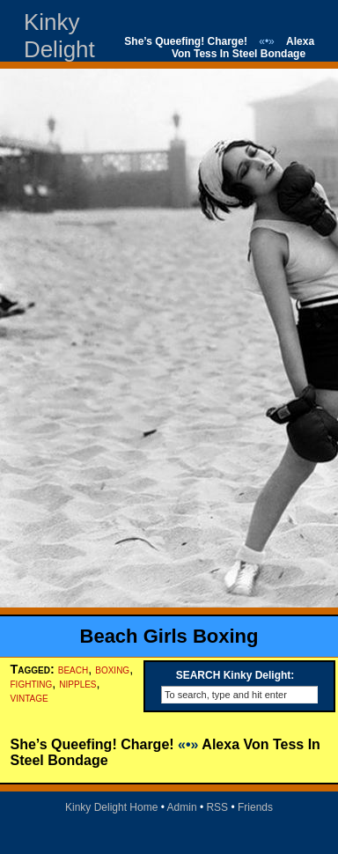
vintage (29, 697)
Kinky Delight (59, 36)
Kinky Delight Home (111, 807)
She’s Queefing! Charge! (185, 41)
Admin (182, 807)
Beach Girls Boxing (169, 636)
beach (73, 669)
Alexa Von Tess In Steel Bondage (243, 47)
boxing (112, 669)
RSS (217, 807)
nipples (77, 683)
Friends (255, 807)
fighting (32, 683)
